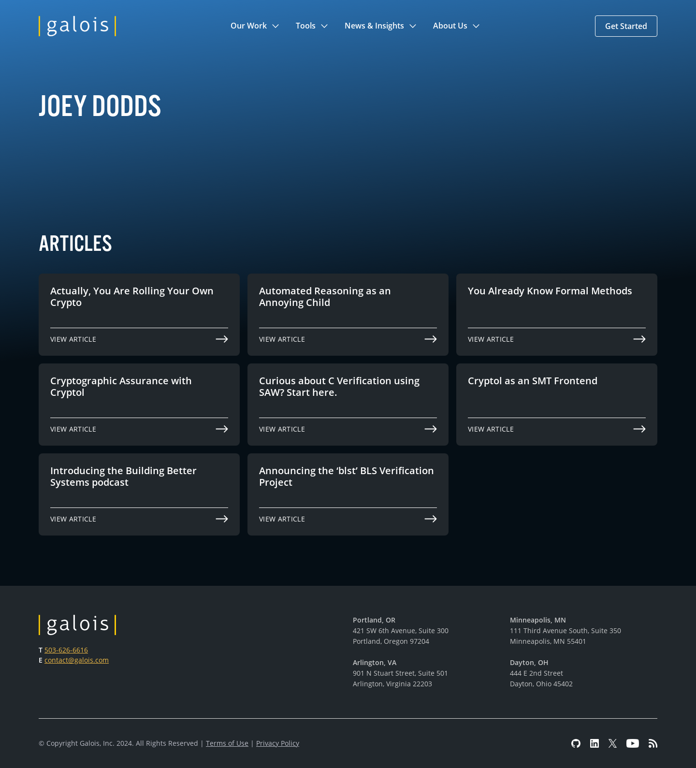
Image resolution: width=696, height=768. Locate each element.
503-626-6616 (66, 649)
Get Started (626, 26)
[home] (77, 26)
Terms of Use (227, 743)
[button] (255, 26)
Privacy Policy (277, 743)
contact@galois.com (76, 660)
